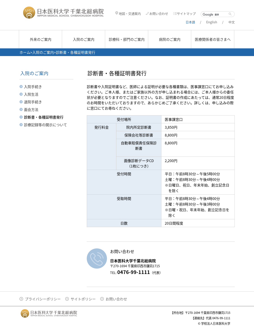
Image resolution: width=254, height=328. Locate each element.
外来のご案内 (40, 39)
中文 (231, 22)
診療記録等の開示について (45, 124)
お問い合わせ (157, 13)
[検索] (216, 14)
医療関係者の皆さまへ (213, 39)
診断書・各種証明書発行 (43, 117)
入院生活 (31, 94)
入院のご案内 (83, 39)
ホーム (25, 52)
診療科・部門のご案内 (127, 39)
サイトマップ (184, 13)
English (211, 22)
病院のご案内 (169, 39)
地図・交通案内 (128, 13)
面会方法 (31, 109)
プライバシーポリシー (43, 299)
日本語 (190, 22)
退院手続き (33, 101)
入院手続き (33, 86)
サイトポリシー (83, 299)
